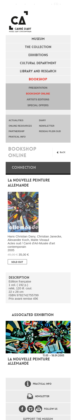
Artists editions (38, 99)
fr (56, 4)
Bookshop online (38, 93)
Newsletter (42, 396)
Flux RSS (39, 4)
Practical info (30, 4)
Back (62, 152)
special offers (38, 105)
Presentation (38, 87)
